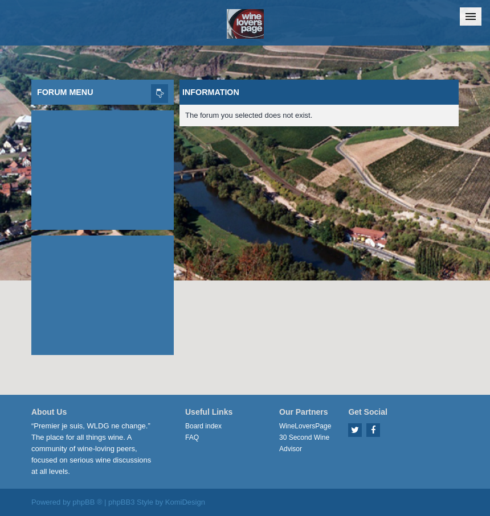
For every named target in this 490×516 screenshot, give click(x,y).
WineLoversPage (305, 426)
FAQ (192, 437)
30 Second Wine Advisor (304, 443)
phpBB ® (87, 502)
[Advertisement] (102, 167)
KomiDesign (185, 502)
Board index (203, 426)
